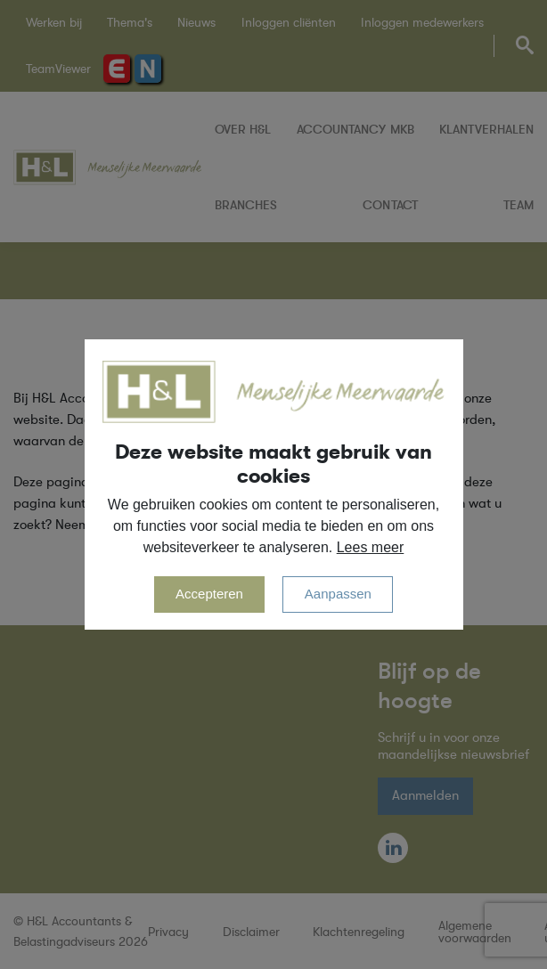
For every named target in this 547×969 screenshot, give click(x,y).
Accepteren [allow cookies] (209, 593)
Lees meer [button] (370, 547)
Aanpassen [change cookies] (338, 593)
